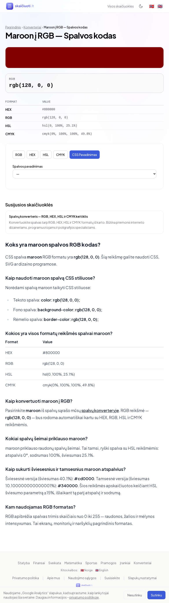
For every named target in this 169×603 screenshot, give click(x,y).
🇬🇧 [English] (160, 6)
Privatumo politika (25, 578)
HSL (46, 155)
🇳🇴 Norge (87, 570)
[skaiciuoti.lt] (20, 6)
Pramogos (108, 563)
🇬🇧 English (101, 570)
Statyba (24, 563)
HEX (32, 155)
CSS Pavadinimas (84, 155)
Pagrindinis (13, 27)
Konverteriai (32, 27)
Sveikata (54, 563)
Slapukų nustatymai (142, 578)
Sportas (91, 563)
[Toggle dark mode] (140, 6)
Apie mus (53, 578)
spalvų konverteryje (100, 410)
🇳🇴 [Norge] (151, 6)
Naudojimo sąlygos (82, 578)
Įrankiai (125, 563)
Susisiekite (112, 578)
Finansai (39, 563)
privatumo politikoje (84, 597)
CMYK (60, 155)
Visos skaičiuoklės (120, 6)
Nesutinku (134, 595)
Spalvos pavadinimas (28, 166)
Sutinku (156, 595)
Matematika (73, 563)
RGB (18, 155)
